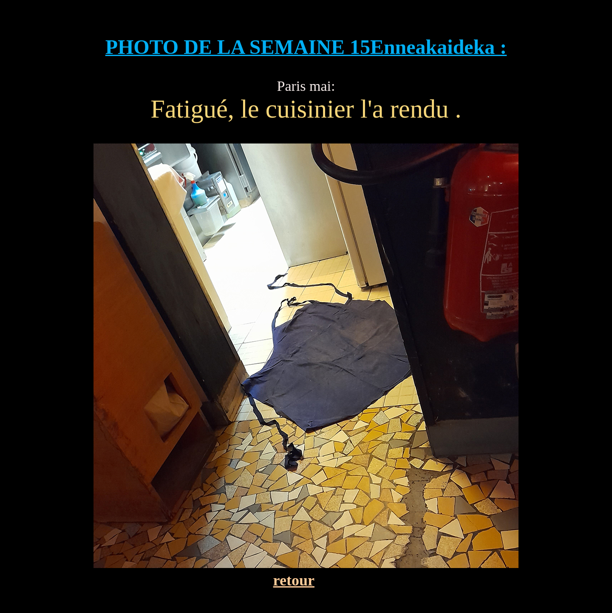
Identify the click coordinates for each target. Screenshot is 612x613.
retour (293, 580)
